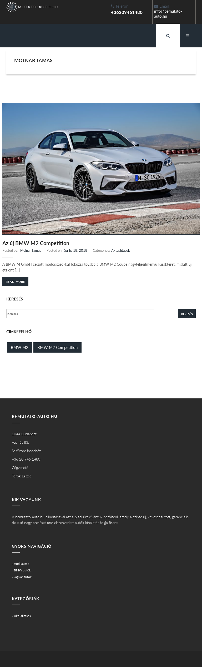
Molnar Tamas (30, 250)
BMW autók (22, 570)
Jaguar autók (23, 577)
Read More (15, 281)
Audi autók (21, 564)
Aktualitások (120, 250)
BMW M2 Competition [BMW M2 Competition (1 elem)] (57, 347)
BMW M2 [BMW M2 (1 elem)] (19, 347)
